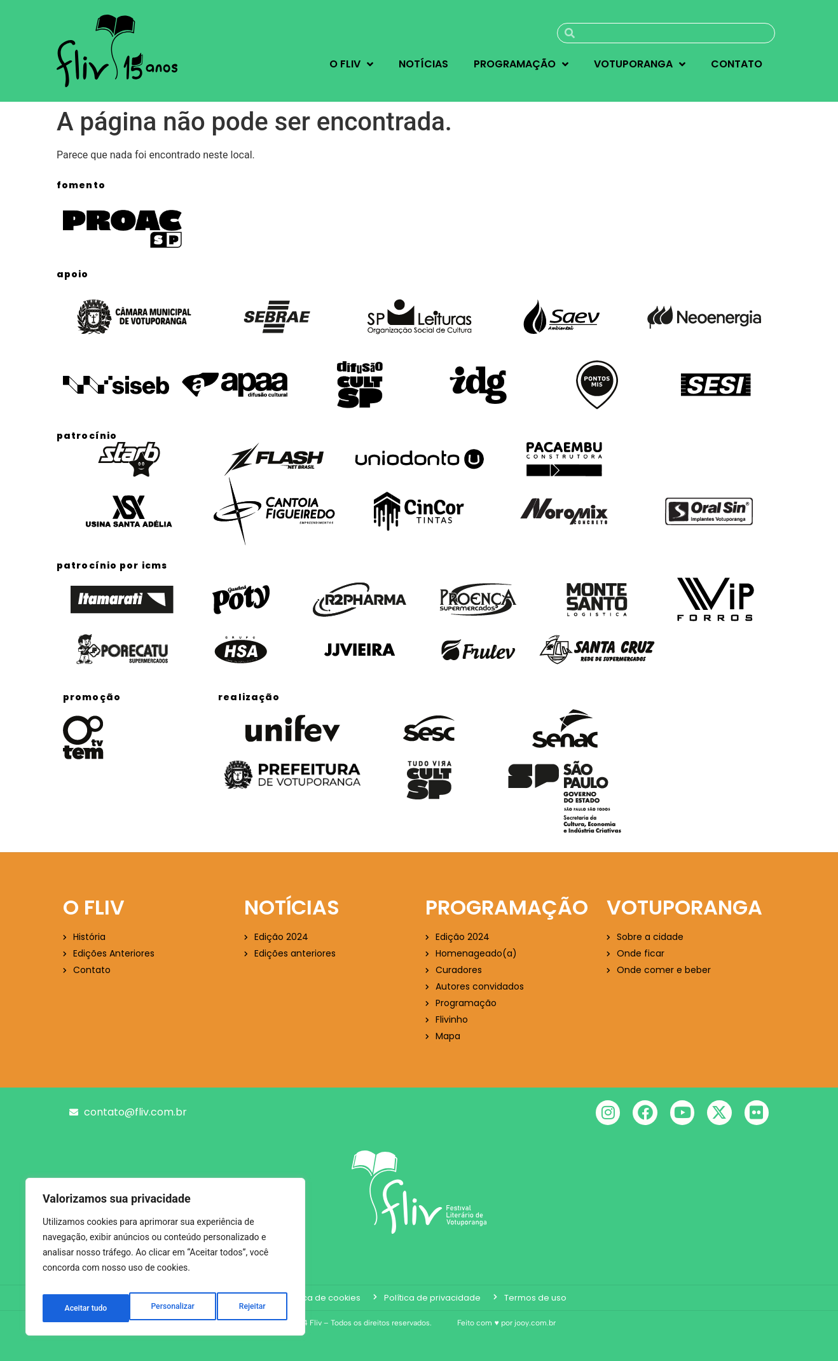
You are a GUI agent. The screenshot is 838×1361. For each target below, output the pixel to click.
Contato (736, 64)
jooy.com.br (535, 1322)
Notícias (423, 64)
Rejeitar (166, 1308)
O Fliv (351, 64)
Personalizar (85, 1308)
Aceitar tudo (246, 1308)
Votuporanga (639, 64)
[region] (165, 1261)
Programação (521, 64)
